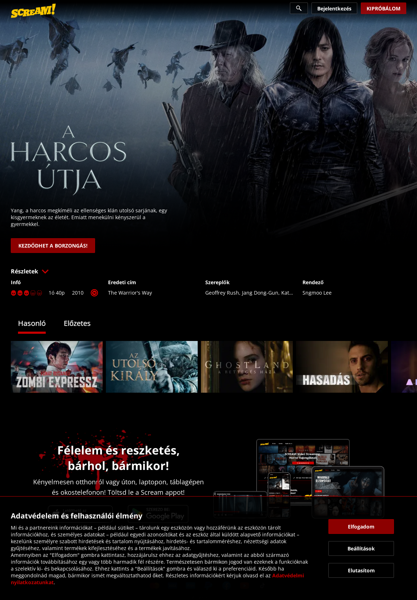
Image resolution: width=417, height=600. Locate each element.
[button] (208, 271)
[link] (33, 11)
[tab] (37, 324)
